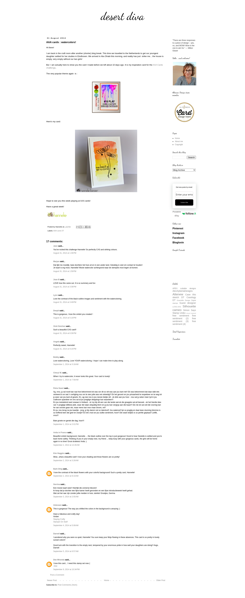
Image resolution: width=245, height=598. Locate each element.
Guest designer (188, 303)
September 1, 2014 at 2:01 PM (66, 424)
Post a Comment (57, 575)
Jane (55, 246)
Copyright (179, 144)
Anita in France (60, 432)
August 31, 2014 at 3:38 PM (64, 287)
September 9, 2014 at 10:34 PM (66, 569)
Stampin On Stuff (60, 522)
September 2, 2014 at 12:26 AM (66, 445)
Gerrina (56, 484)
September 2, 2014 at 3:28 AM (65, 460)
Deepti (56, 311)
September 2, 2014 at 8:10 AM (65, 476)
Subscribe (184, 202)
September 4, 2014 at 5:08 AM (65, 525)
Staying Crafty (59, 519)
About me (179, 141)
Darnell (56, 534)
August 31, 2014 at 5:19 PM (64, 318)
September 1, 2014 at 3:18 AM (65, 364)
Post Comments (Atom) (67, 585)
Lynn (55, 295)
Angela (56, 342)
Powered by (184, 213)
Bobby (56, 357)
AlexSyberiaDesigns (182, 291)
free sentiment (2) (184, 317)
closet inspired (191, 313)
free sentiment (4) (184, 322)
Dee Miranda (58, 560)
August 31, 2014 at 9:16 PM (64, 349)
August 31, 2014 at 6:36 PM (64, 333)
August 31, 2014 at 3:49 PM (64, 302)
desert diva (122, 16)
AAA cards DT (58, 231)
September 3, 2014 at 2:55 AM (65, 497)
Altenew (177, 294)
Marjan (56, 261)
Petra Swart (58, 388)
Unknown (57, 505)
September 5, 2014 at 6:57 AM (65, 551)
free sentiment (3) (184, 319)
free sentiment (180, 315)
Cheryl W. (57, 373)
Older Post (160, 580)
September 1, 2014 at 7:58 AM (65, 380)
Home (106, 580)
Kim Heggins (59, 453)
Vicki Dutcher (59, 326)
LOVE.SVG (176, 307)
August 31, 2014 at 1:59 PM (64, 271)
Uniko (182, 313)
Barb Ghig (57, 469)
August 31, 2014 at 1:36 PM (64, 253)
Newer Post (52, 580)
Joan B (56, 279)
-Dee (55, 566)
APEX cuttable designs (184, 288)
